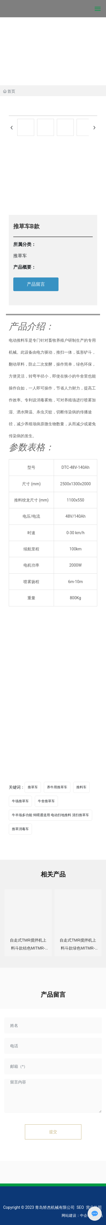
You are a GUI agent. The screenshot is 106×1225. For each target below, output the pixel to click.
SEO (80, 1207)
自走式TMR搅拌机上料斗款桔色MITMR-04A (28, 948)
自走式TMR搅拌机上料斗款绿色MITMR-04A (78, 948)
